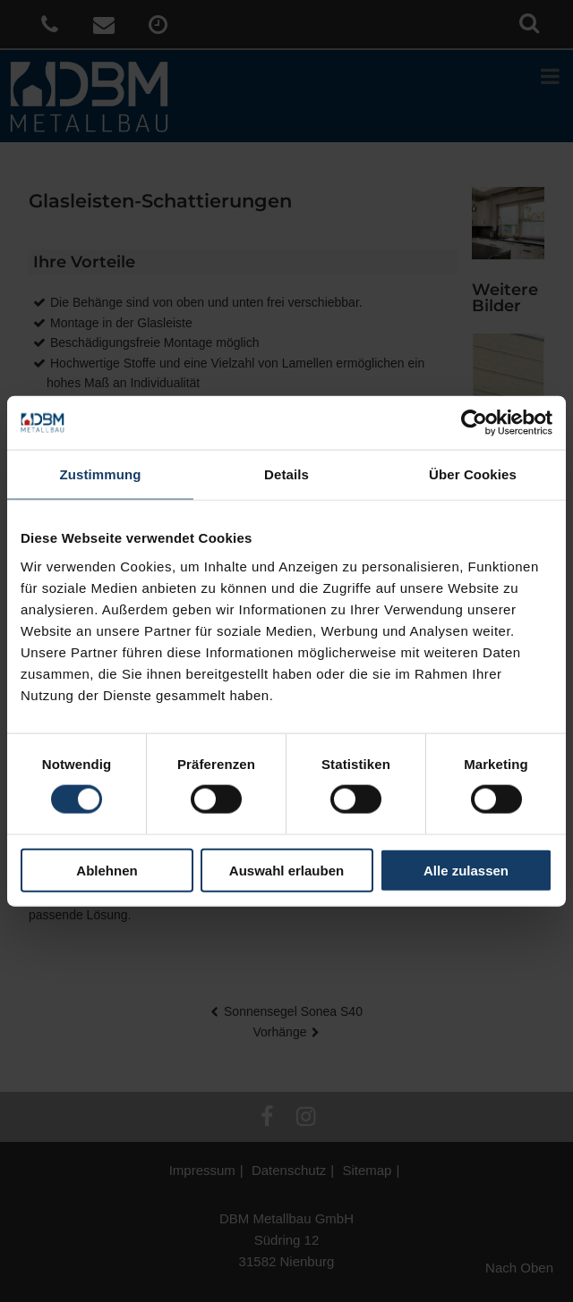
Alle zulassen (466, 869)
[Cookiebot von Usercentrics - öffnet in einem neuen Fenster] (474, 423)
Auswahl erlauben (286, 869)
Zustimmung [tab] (100, 474)
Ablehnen (106, 869)
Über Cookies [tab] (473, 474)
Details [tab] (286, 474)
